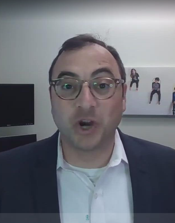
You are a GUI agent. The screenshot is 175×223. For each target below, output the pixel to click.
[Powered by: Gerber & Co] (87, 218)
